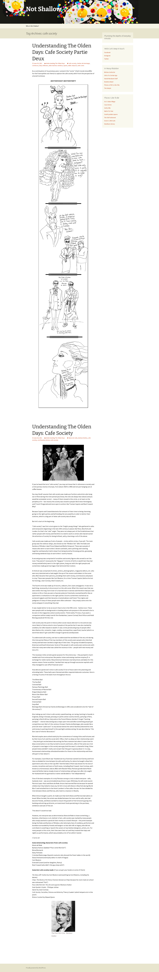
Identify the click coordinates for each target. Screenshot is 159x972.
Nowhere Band (108, 82)
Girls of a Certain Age (110, 75)
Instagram (107, 56)
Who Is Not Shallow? (32, 26)
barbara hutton (82, 438)
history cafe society (52, 440)
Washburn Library (109, 124)
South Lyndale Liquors (111, 114)
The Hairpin (107, 88)
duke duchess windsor (56, 65)
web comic (81, 65)
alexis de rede (73, 438)
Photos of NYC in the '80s (112, 85)
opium (65, 65)
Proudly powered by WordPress (36, 968)
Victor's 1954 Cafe (109, 121)
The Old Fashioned (110, 117)
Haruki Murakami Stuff (110, 79)
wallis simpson (72, 65)
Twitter (106, 59)
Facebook (107, 52)
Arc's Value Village (109, 101)
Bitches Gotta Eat (109, 72)
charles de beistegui (83, 63)
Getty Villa (107, 108)
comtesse (35, 65)
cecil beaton (41, 440)
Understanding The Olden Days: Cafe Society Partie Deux (61, 52)
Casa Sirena (107, 105)
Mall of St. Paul (108, 111)
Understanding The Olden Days (55, 63)
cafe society (72, 63)
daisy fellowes (43, 65)
